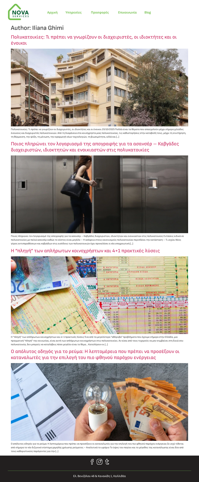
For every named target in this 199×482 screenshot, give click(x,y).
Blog (147, 12)
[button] (74, 12)
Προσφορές (100, 12)
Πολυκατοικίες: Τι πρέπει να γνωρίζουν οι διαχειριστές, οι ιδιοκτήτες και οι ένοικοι (94, 40)
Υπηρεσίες (73, 12)
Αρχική (52, 12)
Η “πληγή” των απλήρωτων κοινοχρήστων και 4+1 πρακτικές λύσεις (85, 251)
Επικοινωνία (127, 12)
